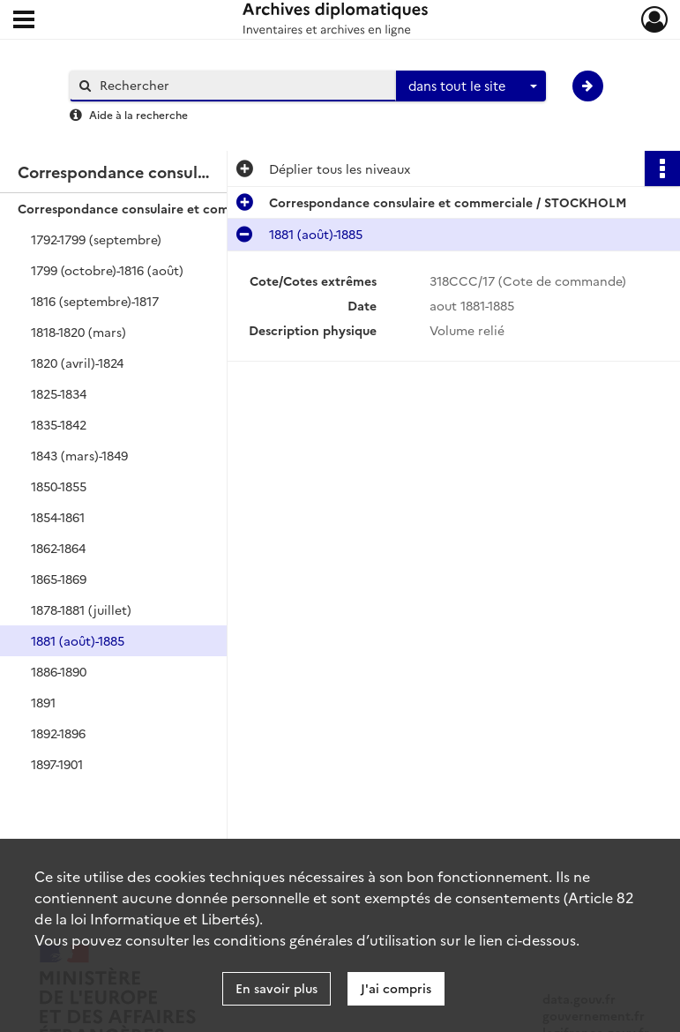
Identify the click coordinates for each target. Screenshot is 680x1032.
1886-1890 (58, 671)
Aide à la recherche (138, 114)
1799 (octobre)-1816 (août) (107, 270)
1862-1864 (58, 548)
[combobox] (471, 86)
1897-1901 (57, 764)
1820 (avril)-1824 (77, 362)
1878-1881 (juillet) (81, 609)
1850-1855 (58, 486)
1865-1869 (58, 578)
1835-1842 (58, 424)
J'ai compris (396, 988)
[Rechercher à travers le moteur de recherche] (242, 85)
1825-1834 (58, 393)
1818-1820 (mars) (78, 331)
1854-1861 (58, 517)
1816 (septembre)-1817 (95, 301)
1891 (43, 702)
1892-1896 (58, 733)
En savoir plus (276, 988)
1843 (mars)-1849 (79, 455)
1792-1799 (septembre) (96, 239)
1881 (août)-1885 (77, 640)
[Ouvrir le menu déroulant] (23, 21)
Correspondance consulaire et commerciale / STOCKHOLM (194, 208)
